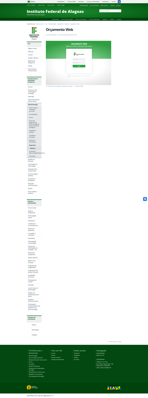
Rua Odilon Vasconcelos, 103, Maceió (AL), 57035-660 (104, 364)
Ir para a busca (51, 5)
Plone (52, 395)
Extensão (31, 364)
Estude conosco (56, 357)
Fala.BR (112, 19)
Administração (52, 24)
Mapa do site (104, 5)
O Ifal (45, 24)
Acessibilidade (84, 5)
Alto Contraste (94, 5)
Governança (55, 19)
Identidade (35, 330)
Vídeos (34, 325)
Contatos (118, 19)
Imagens (34, 335)
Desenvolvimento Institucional (38, 360)
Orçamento (60, 24)
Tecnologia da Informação (36, 376)
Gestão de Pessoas (34, 366)
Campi (53, 355)
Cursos (53, 353)
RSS (120, 15)
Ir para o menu (42, 5)
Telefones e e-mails (101, 362)
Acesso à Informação (67, 19)
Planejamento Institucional (37, 372)
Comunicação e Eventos (36, 358)
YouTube (113, 15)
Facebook (110, 15)
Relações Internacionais (36, 374)
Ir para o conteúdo (32, 5)
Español (112, 5)
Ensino (31, 362)
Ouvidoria (105, 19)
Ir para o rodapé (61, 5)
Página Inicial (39, 24)
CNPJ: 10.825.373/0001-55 (103, 368)
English (118, 5)
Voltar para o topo (115, 341)
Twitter (118, 15)
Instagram (115, 15)
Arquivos (67, 24)
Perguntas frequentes (57, 359)
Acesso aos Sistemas (81, 19)
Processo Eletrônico (94, 19)
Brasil (33, 1)
